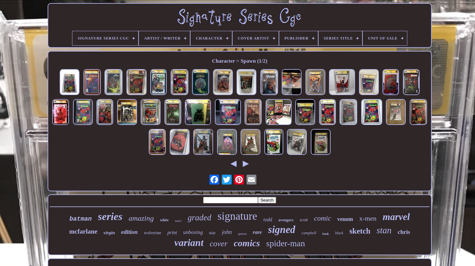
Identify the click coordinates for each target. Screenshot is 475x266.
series (110, 216)
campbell (309, 233)
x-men (367, 218)
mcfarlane (83, 231)
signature (237, 216)
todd (267, 219)
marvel (396, 216)
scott (304, 220)
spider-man (285, 243)
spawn (242, 233)
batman (81, 218)
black (339, 233)
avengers (285, 220)
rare (257, 232)
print (172, 232)
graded (200, 217)
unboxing (193, 232)
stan (384, 230)
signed (281, 229)
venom (345, 219)
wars (178, 220)
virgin (109, 232)
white (164, 220)
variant (188, 242)
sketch (359, 231)
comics (247, 243)
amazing (141, 218)
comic (322, 218)
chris (404, 232)
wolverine (152, 233)
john (227, 232)
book (326, 233)
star (212, 232)
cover (219, 243)
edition (129, 232)
